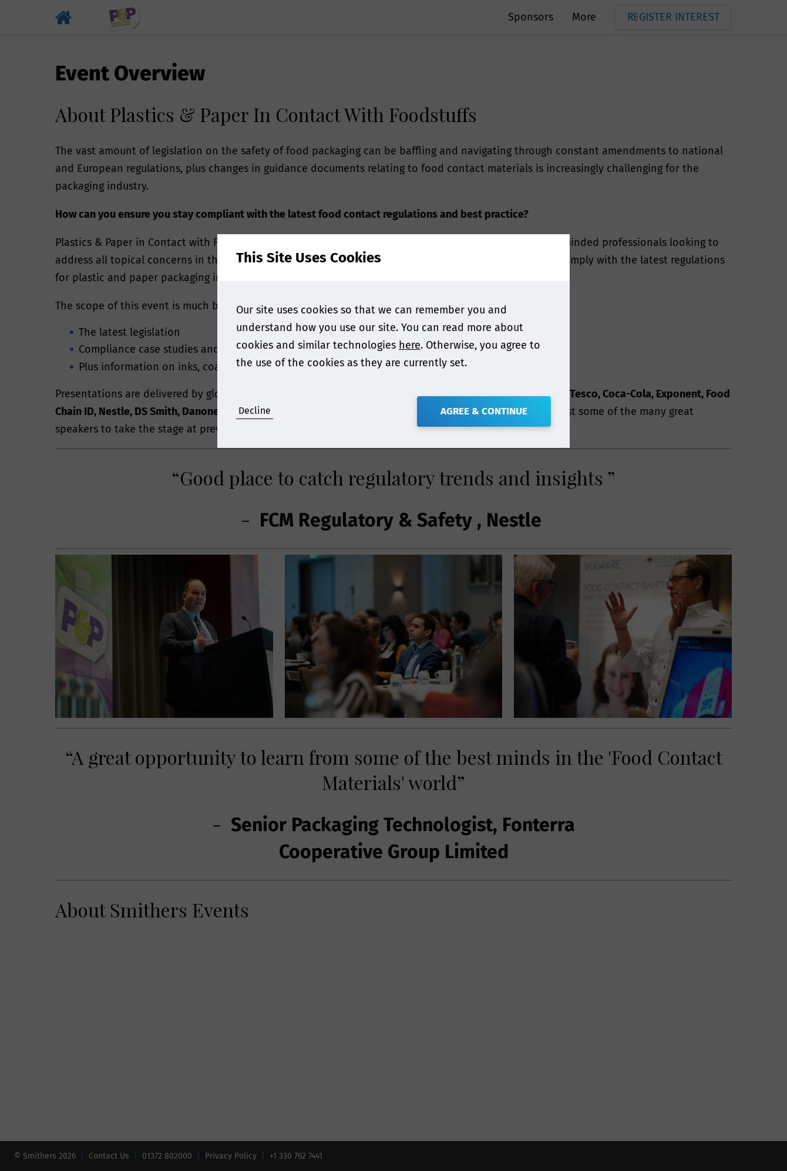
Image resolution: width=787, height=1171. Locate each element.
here (410, 345)
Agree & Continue (483, 411)
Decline (254, 410)
